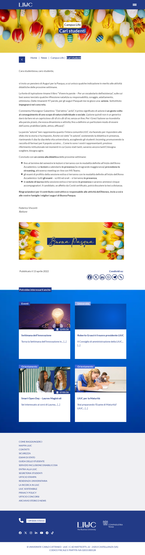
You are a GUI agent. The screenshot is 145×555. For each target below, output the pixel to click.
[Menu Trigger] (134, 4)
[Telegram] (114, 277)
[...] (65, 341)
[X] (96, 277)
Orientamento (29, 366)
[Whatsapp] (108, 277)
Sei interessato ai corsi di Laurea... (39, 404)
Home (34, 57)
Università (83, 303)
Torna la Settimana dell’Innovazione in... (42, 341)
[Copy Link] (121, 277)
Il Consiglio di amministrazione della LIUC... (100, 341)
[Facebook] (90, 277)
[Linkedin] (102, 277)
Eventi (25, 303)
